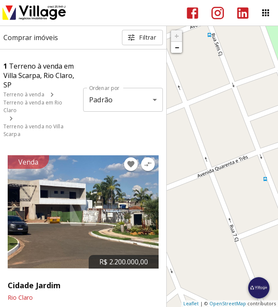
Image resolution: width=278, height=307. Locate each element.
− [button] (177, 47)
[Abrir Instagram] (217, 13)
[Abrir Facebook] (192, 13)
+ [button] (176, 36)
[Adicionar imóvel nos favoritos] (131, 164)
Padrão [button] (101, 99)
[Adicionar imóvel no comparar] (148, 164)
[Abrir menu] (265, 13)
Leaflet (191, 303)
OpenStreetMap (227, 303)
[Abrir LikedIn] (242, 13)
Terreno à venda (23, 94)
